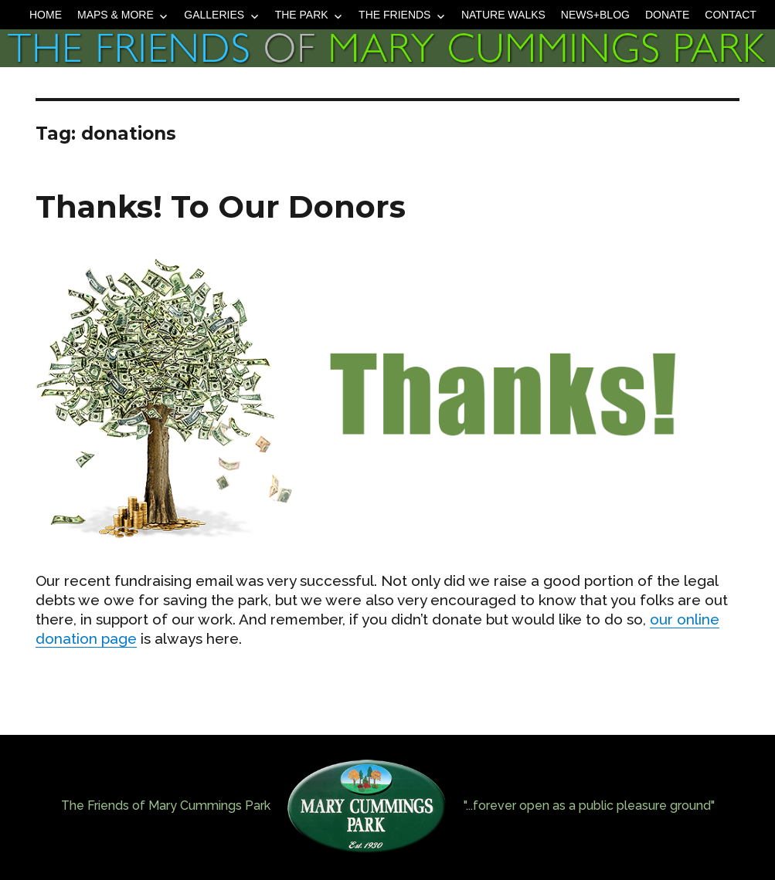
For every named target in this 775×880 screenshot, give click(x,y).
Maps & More (115, 14)
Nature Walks (503, 14)
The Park (301, 14)
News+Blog (595, 14)
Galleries (214, 14)
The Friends (394, 14)
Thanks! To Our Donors (221, 206)
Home (45, 14)
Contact (730, 14)
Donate (667, 14)
